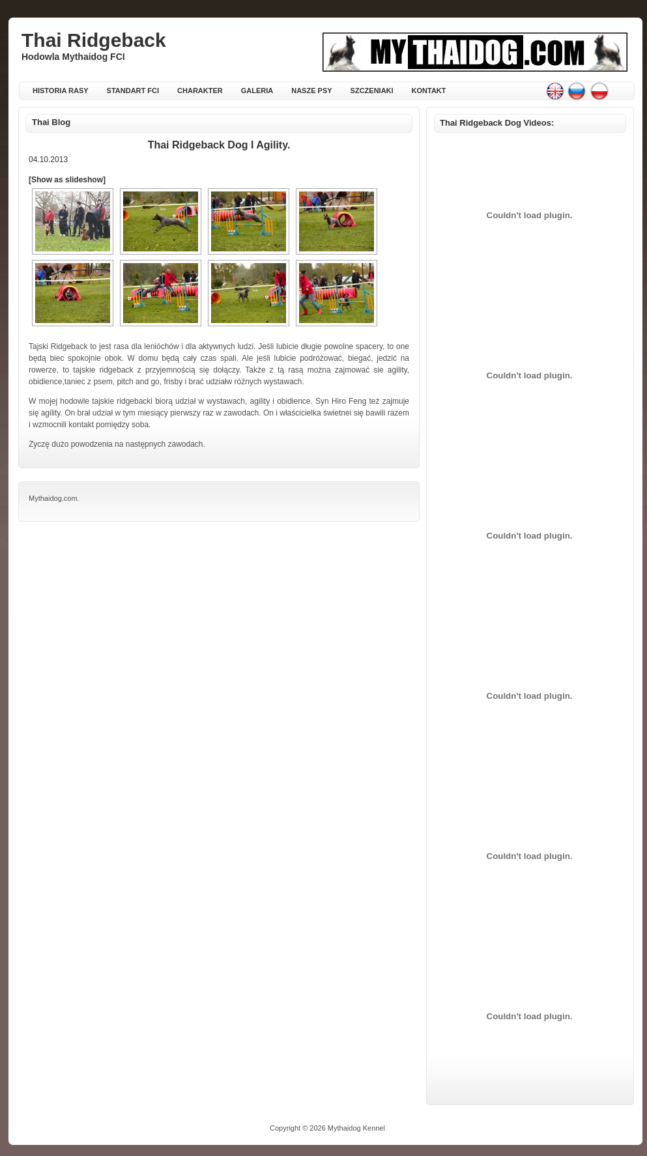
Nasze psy (311, 90)
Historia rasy (61, 90)
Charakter (200, 90)
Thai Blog (51, 122)
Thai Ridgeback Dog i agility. (219, 144)
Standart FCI (133, 90)
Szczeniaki (372, 90)
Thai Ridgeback (94, 40)
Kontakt (429, 90)
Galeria (257, 90)
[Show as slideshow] (67, 179)
